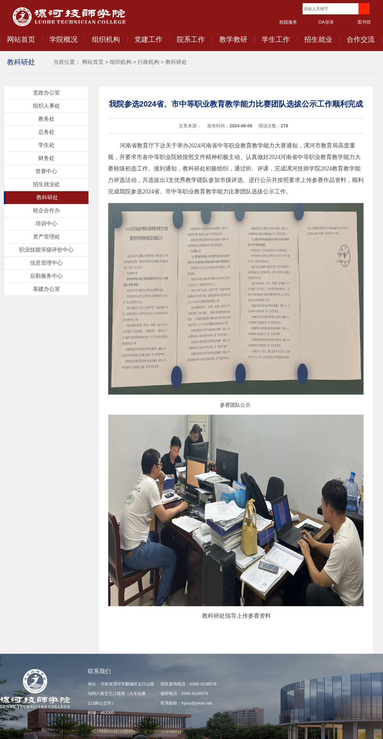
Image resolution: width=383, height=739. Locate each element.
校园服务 (288, 22)
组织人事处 (46, 106)
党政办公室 (46, 93)
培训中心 (46, 224)
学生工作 (276, 39)
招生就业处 (46, 184)
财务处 (46, 158)
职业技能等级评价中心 (46, 250)
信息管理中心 (46, 263)
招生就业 (318, 39)
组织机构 (106, 39)
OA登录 (326, 22)
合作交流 (361, 39)
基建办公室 (46, 289)
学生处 (46, 145)
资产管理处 (46, 237)
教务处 (46, 119)
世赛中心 (46, 171)
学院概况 (63, 39)
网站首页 (21, 39)
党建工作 (148, 39)
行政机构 (148, 62)
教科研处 (176, 62)
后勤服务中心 (46, 276)
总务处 (46, 132)
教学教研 (233, 39)
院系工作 (191, 39)
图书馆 (364, 22)
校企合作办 (46, 210)
